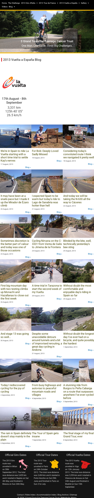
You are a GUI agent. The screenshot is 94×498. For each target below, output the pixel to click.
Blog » (28, 167)
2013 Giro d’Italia (29, 3)
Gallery (85, 3)
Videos (5, 7)
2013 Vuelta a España (69, 3)
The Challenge (14, 3)
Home (4, 3)
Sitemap (73, 495)
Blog (12, 7)
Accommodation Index (46, 495)
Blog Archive (63, 495)
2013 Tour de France (48, 3)
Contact (20, 495)
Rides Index (30, 495)
